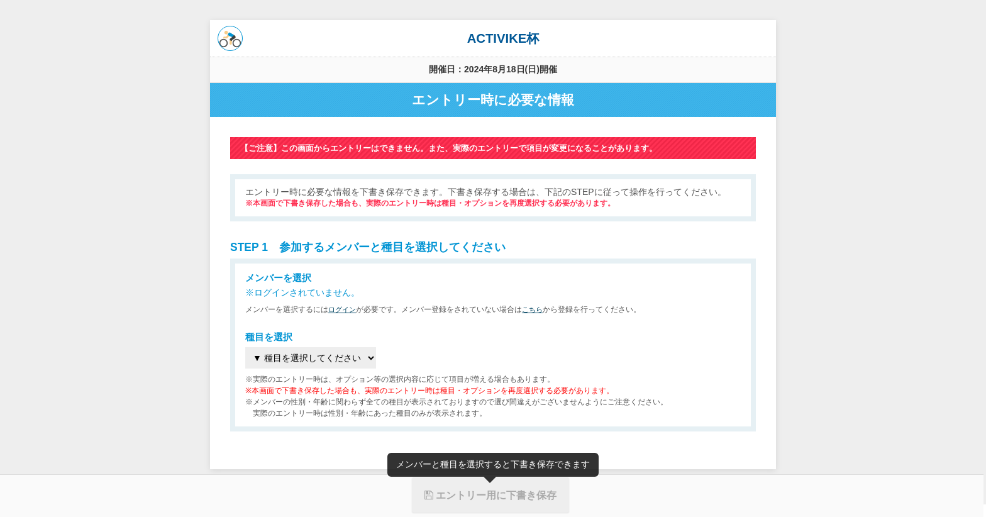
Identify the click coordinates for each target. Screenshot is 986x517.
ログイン (343, 309)
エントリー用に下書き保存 (490, 495)
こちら (535, 309)
